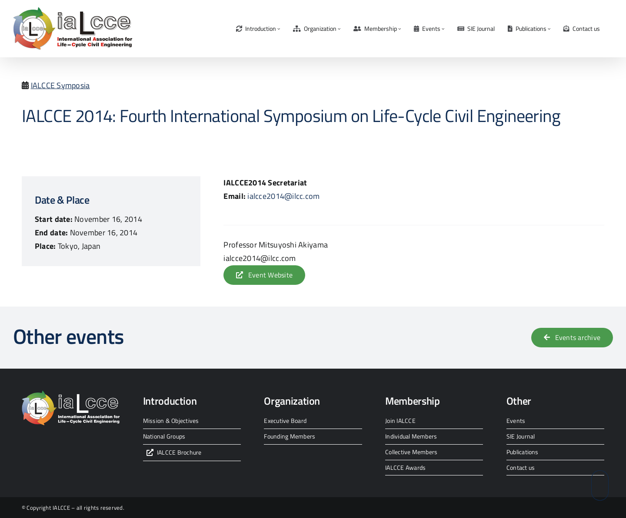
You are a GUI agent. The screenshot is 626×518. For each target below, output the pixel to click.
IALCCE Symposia (60, 85)
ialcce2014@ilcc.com (283, 196)
